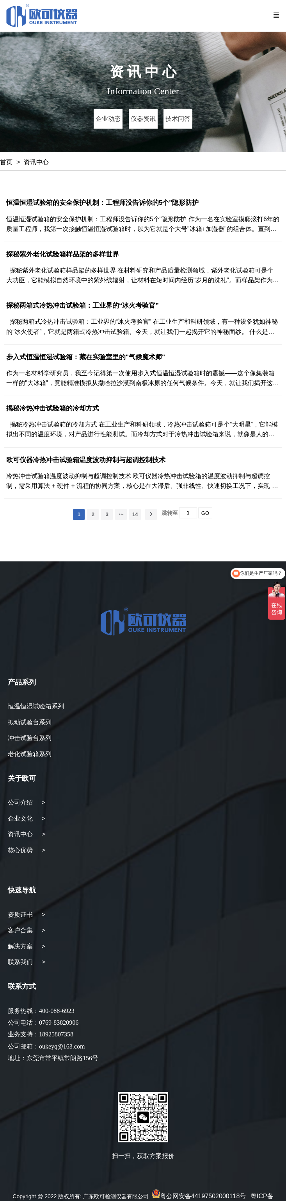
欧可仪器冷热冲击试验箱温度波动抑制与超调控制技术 (85, 460)
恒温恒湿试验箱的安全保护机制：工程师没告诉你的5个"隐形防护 (102, 202)
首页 (6, 162)
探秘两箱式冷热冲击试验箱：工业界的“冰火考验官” (82, 305)
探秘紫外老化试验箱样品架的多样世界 (62, 254)
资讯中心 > (26, 834)
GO (205, 513)
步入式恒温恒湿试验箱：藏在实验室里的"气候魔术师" (85, 357)
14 (135, 514)
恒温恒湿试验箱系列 (36, 706)
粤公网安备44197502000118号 (203, 1196)
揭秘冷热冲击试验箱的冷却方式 (52, 408)
